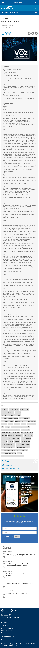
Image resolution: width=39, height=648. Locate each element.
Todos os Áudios (8, 601)
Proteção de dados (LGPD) (8, 636)
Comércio (18, 412)
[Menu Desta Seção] (19, 13)
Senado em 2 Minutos (8, 591)
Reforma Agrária (6, 438)
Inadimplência (21, 427)
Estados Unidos (32, 424)
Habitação (13, 427)
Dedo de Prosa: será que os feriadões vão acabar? (20, 583)
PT (31, 435)
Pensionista (4, 633)
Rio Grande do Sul (26, 438)
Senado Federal (26, 441)
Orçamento (11, 435)
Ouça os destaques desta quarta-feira (16, 593)
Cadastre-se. (14, 540)
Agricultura (4, 409)
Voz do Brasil (20, 456)
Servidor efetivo (5, 625)
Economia (4, 424)
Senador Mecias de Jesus (8, 450)
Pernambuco (19, 435)
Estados (24, 424)
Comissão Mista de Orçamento (10, 418)
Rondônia (4, 441)
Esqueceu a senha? (7, 536)
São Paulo (17, 441)
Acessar (17, 536)
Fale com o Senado (7, 639)
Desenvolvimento (31, 421)
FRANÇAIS (16, 618)
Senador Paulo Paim (22, 450)
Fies (3, 427)
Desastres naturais (20, 421)
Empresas (17, 424)
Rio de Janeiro (15, 438)
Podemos (26, 435)
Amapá (22, 409)
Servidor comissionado (7, 628)
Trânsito (20, 453)
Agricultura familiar (14, 409)
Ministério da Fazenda (27, 432)
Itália (28, 427)
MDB (28, 430)
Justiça (23, 430)
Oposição (4, 435)
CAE (27, 409)
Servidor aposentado (6, 630)
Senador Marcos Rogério (23, 447)
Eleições (11, 424)
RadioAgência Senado (7, 25)
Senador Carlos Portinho (8, 444)
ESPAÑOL (10, 618)
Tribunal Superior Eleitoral (8, 456)
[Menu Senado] (3, 2)
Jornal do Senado (15, 430)
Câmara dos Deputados (8, 412)
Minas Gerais (16, 432)
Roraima (10, 441)
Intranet (4, 622)
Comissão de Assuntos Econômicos (11, 415)
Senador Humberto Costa (8, 447)
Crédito (12, 421)
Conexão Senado (7, 551)
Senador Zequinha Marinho (9, 453)
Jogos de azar (5, 430)
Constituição (5, 421)
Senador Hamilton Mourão (23, 444)
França (7, 427)
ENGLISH (3, 618)
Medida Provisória (6, 432)
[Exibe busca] (35, 8)
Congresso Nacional (24, 418)
